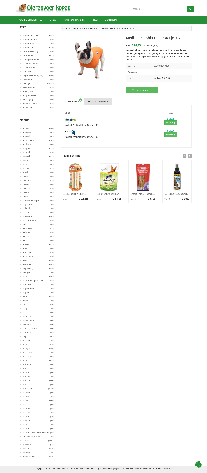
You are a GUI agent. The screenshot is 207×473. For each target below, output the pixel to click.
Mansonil (38, 317)
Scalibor (38, 397)
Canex (38, 176)
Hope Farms (38, 288)
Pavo (38, 345)
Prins (38, 361)
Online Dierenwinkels (84, 20)
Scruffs (38, 405)
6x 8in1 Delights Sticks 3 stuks (77, 194)
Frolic (38, 248)
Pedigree (38, 349)
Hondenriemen (38, 39)
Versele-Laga (38, 457)
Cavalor (38, 188)
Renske (38, 381)
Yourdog (38, 453)
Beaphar (38, 148)
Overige (74, 28)
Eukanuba (38, 216)
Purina (38, 373)
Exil (38, 224)
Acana (38, 128)
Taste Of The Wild (38, 437)
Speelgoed (38, 91)
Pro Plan (38, 365)
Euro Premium (38, 220)
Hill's (38, 276)
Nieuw (104, 20)
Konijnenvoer (38, 67)
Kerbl (38, 313)
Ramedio (38, 377)
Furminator (38, 256)
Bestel (170, 123)
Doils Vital (38, 208)
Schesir (38, 401)
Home (64, 28)
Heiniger (38, 272)
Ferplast (38, 236)
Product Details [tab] (98, 101)
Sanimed (38, 393)
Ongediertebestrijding (38, 75)
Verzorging (38, 99)
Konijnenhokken (38, 63)
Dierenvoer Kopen (38, 200)
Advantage (38, 132)
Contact (63, 20)
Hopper (38, 292)
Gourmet (38, 264)
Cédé (38, 196)
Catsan (38, 184)
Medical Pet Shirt (90, 28)
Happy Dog (38, 268)
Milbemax (38, 325)
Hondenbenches (38, 35)
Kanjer (38, 309)
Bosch (38, 172)
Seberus (38, 409)
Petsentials (38, 353)
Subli (38, 425)
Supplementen (38, 95)
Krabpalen (38, 71)
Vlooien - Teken (38, 104)
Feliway (38, 232)
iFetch (38, 300)
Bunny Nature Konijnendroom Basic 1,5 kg (117, 194)
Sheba (38, 417)
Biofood (38, 156)
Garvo (38, 260)
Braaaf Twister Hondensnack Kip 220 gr (150, 194)
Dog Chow (38, 204)
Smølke (38, 421)
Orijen (38, 337)
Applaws (38, 144)
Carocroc (38, 180)
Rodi (38, 385)
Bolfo (38, 164)
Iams (38, 296)
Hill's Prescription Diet (38, 280)
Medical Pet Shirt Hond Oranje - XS (81, 125)
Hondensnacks (38, 43)
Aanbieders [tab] (73, 100)
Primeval (38, 357)
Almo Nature (38, 140)
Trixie (38, 441)
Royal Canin (38, 389)
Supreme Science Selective (38, 433)
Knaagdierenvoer (38, 59)
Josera (38, 304)
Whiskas (38, 445)
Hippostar (38, 284)
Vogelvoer (38, 108)
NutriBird (38, 333)
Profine (38, 369)
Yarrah (38, 449)
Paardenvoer (38, 87)
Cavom (38, 192)
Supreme (38, 429)
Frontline (38, 252)
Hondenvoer (38, 47)
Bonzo (38, 168)
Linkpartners (120, 20)
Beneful (38, 152)
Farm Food (38, 228)
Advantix (38, 136)
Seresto (38, 413)
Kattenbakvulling (38, 51)
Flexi (38, 240)
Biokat (38, 160)
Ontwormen (38, 79)
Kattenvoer (38, 55)
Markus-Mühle (38, 321)
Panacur (38, 341)
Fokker (38, 244)
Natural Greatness (38, 329)
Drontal (38, 212)
